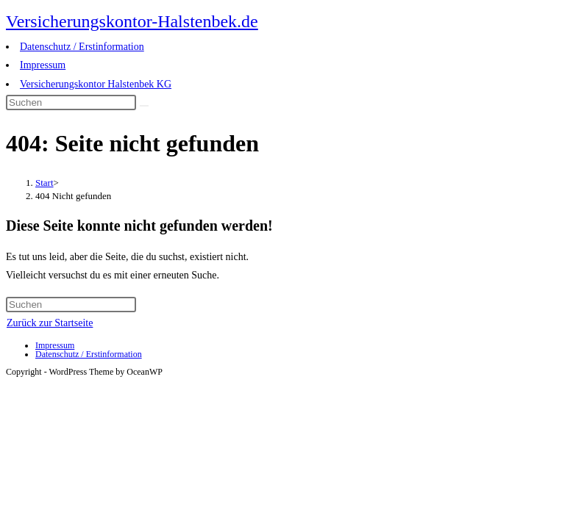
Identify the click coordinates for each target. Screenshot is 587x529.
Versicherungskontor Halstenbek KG (95, 84)
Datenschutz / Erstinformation (82, 46)
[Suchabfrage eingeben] (71, 102)
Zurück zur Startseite (50, 322)
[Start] (44, 182)
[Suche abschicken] (144, 105)
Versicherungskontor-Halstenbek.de (132, 21)
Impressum (42, 65)
